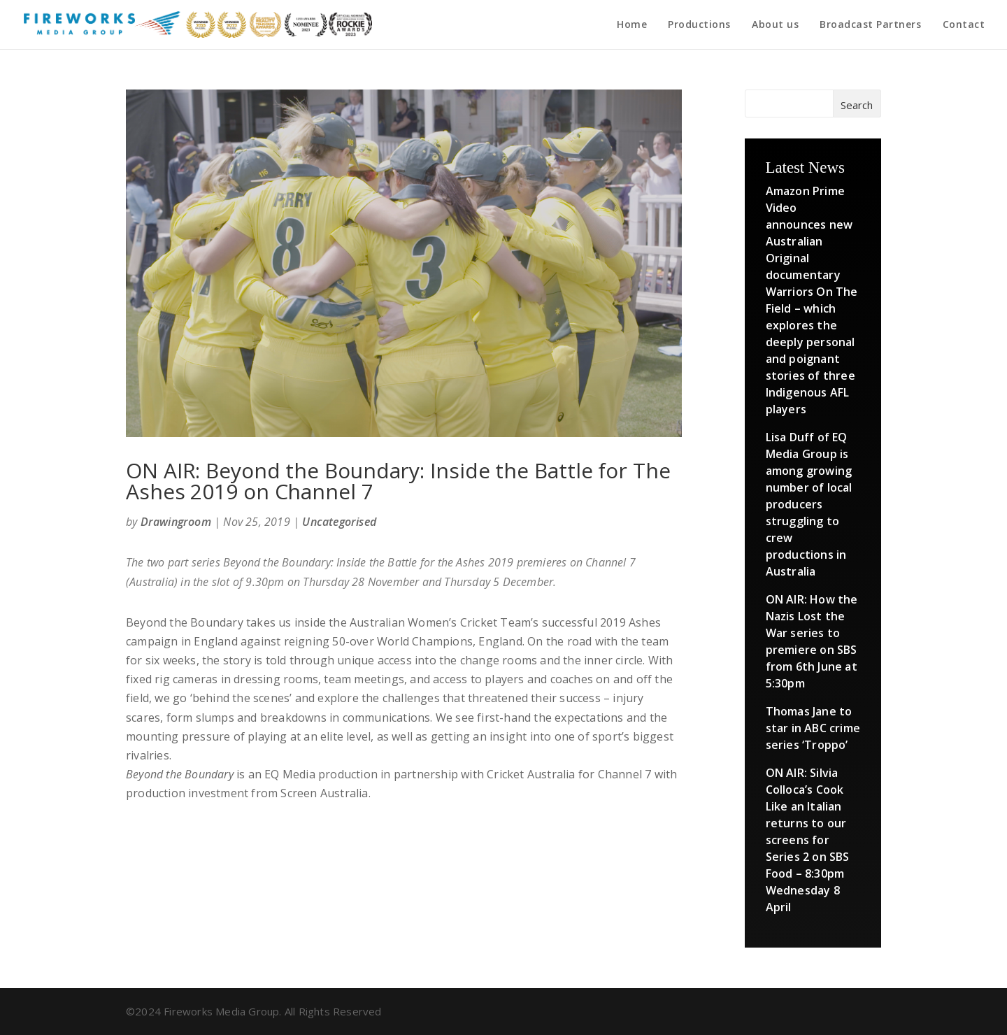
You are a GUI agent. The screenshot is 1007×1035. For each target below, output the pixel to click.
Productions (699, 25)
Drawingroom (176, 521)
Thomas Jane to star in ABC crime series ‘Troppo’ (813, 728)
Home (632, 25)
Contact (964, 25)
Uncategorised (339, 521)
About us (775, 25)
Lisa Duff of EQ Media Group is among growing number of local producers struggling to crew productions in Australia (809, 504)
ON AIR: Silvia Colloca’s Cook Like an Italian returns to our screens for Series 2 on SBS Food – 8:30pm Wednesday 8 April (808, 840)
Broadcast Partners (870, 25)
